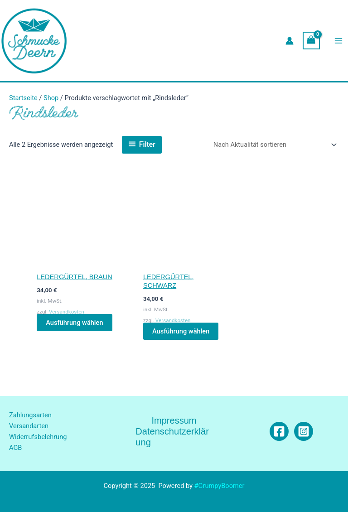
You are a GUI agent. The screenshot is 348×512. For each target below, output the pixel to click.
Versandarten (28, 426)
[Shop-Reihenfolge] (273, 144)
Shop (51, 98)
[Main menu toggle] (338, 40)
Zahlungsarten (30, 415)
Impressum (173, 420)
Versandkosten (66, 312)
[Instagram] (303, 431)
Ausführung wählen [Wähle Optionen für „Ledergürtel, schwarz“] (180, 331)
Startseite (23, 98)
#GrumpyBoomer (219, 486)
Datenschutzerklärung (172, 436)
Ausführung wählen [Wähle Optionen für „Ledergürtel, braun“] (74, 323)
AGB (15, 448)
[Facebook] (279, 431)
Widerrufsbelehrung (38, 437)
